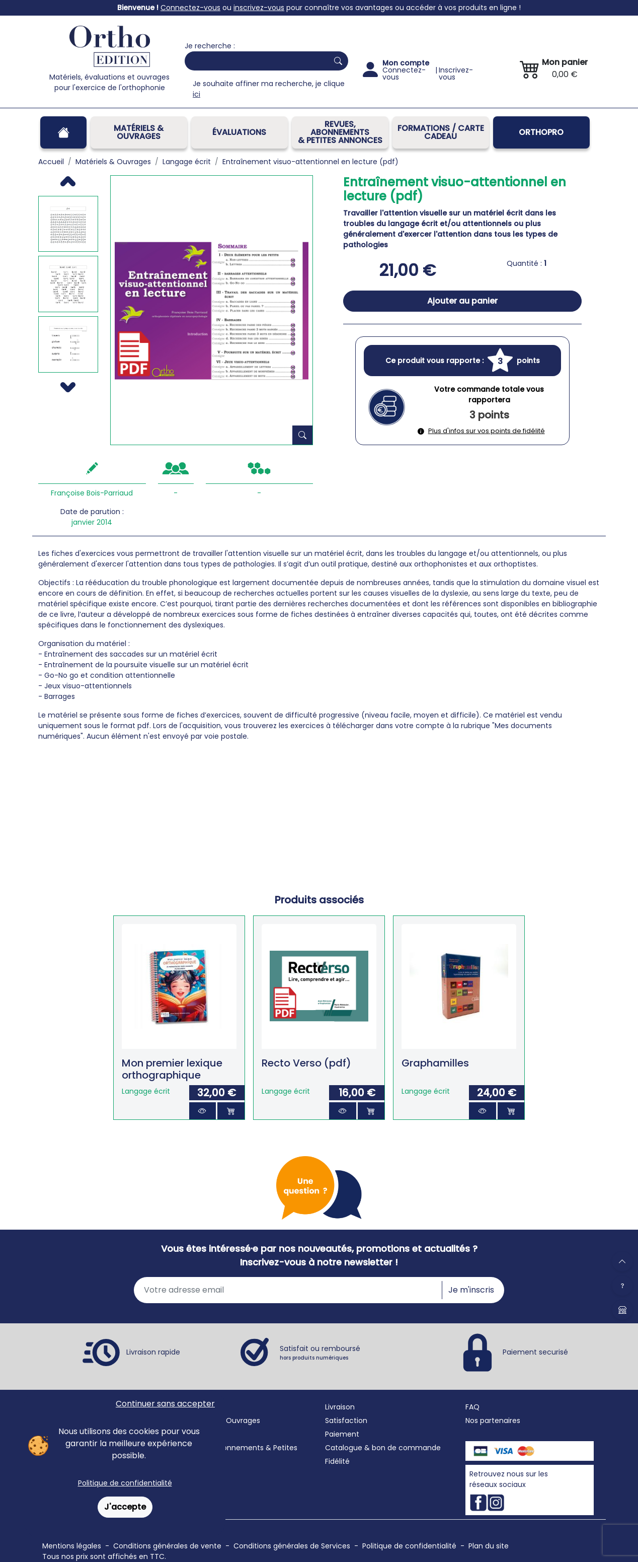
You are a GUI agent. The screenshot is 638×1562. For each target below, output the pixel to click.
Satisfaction (346, 1420)
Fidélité (337, 1461)
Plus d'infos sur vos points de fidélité (481, 431)
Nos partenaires (492, 1420)
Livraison (340, 1407)
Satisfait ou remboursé (320, 1352)
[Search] (254, 60)
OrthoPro (541, 132)
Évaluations (239, 132)
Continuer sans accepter (165, 1403)
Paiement (342, 1434)
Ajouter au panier (462, 301)
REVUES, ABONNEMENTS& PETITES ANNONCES (340, 132)
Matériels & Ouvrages (139, 132)
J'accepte (125, 1507)
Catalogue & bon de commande (383, 1448)
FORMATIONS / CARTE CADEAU (440, 132)
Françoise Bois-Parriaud (92, 493)
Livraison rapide (153, 1352)
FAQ (472, 1407)
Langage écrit (146, 1091)
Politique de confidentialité (125, 1483)
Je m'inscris (471, 1290)
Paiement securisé (535, 1352)
